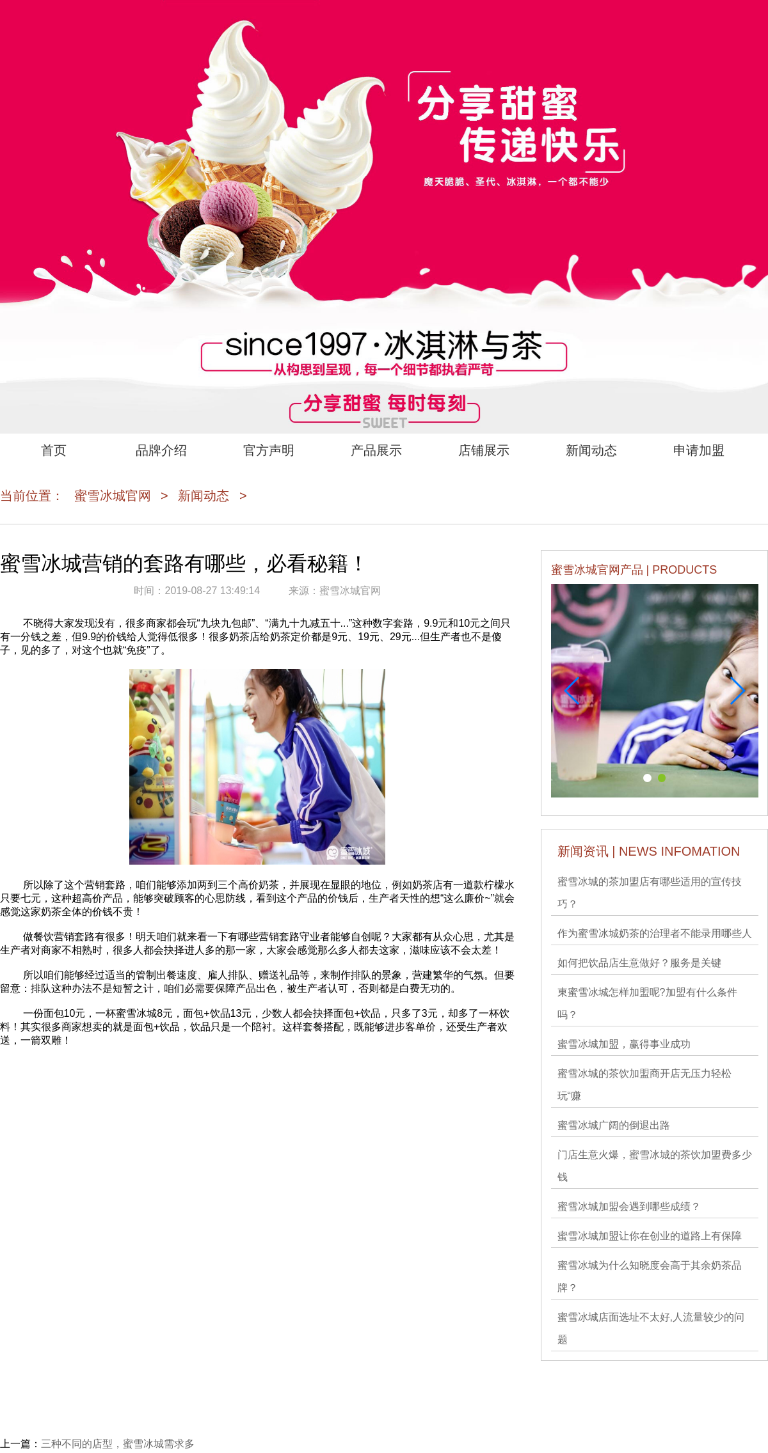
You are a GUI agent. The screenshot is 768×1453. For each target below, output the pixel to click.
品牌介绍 (161, 450)
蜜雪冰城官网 (112, 496)
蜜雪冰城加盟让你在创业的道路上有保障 (649, 1235)
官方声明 (268, 450)
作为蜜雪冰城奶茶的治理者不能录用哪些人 (654, 933)
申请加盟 (698, 450)
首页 (54, 450)
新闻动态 (591, 450)
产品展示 (376, 450)
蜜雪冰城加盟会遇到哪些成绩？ (629, 1206)
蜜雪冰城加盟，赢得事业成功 (624, 1044)
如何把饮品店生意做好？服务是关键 (639, 962)
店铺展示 (483, 450)
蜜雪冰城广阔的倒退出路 (613, 1125)
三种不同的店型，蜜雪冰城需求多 (118, 1443)
